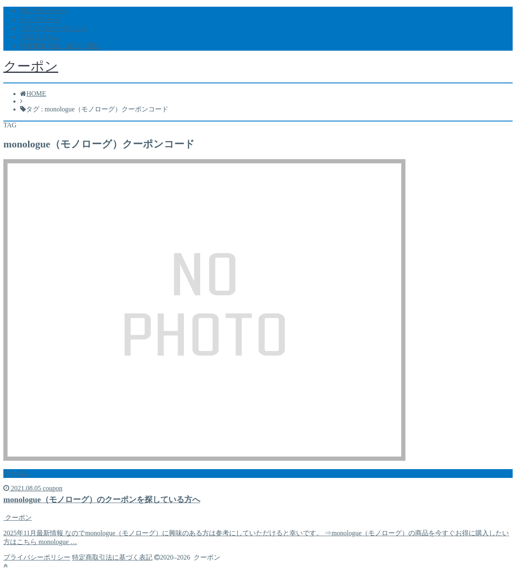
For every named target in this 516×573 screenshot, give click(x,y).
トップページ (40, 19)
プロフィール (40, 37)
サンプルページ (43, 10)
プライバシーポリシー (53, 28)
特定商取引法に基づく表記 (60, 45)
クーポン (30, 66)
